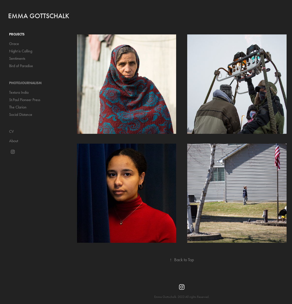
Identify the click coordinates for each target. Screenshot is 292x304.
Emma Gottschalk (38, 16)
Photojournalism (25, 83)
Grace (14, 43)
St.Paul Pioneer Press (24, 99)
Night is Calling (20, 51)
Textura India (19, 92)
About (13, 140)
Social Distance (20, 114)
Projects (17, 34)
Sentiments (17, 58)
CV (11, 131)
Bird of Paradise (21, 65)
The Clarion (18, 107)
